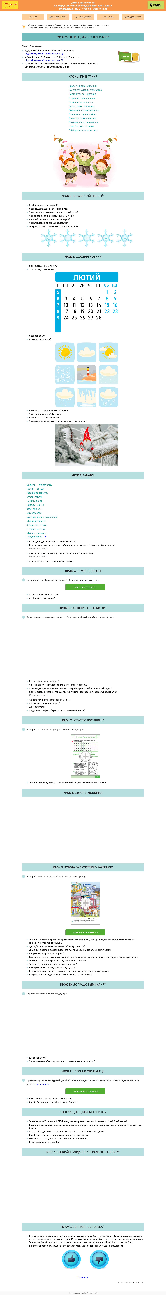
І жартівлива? (37, 536)
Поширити (83, 1277)
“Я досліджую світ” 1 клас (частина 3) (43, 60)
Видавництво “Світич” (79, 1293)
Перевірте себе (38, 548)
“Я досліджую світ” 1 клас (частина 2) (43, 53)
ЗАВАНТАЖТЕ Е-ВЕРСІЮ (85, 932)
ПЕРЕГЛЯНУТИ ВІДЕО (85, 587)
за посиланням (41, 1083)
